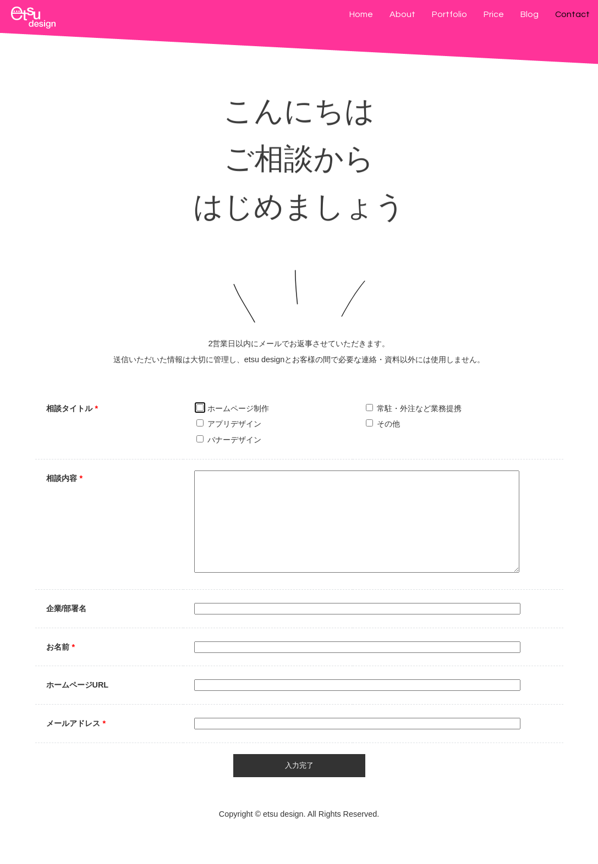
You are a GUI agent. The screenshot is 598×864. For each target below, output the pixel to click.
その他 (383, 423)
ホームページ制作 (232, 408)
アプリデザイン (228, 423)
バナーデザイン (228, 439)
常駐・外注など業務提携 (414, 408)
